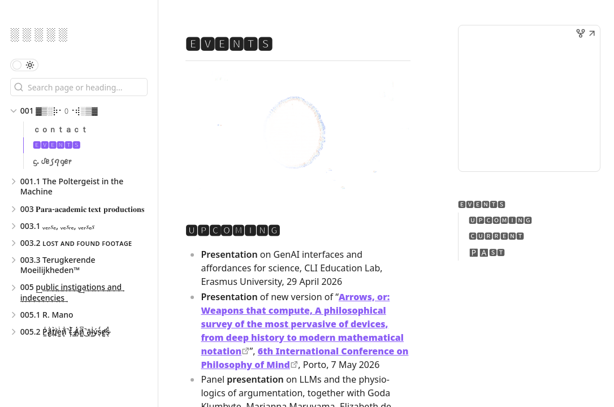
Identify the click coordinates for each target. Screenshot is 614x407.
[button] (592, 34)
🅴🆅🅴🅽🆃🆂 (56, 145)
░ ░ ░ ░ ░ (38, 33)
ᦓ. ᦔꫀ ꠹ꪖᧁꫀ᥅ (52, 160)
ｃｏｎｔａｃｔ (60, 129)
